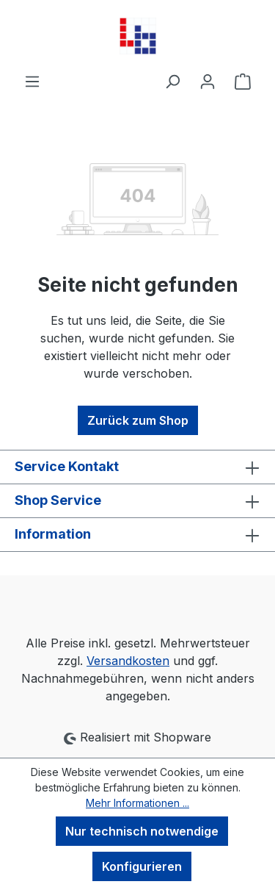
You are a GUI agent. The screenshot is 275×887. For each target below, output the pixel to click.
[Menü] (32, 81)
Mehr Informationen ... (137, 803)
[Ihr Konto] (207, 81)
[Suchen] (172, 81)
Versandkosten (128, 660)
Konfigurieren (142, 866)
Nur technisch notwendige (142, 831)
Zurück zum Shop (137, 420)
